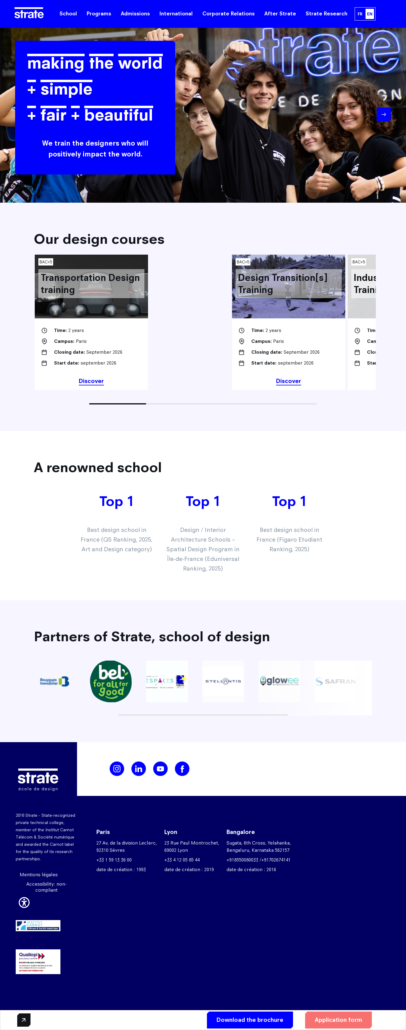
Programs (99, 14)
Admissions (135, 14)
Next (384, 115)
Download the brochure (250, 1019)
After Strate (280, 14)
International (176, 14)
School (68, 14)
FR (360, 13)
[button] (24, 901)
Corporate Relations (228, 14)
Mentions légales (39, 874)
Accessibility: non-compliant (46, 887)
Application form (338, 1019)
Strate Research (326, 14)
